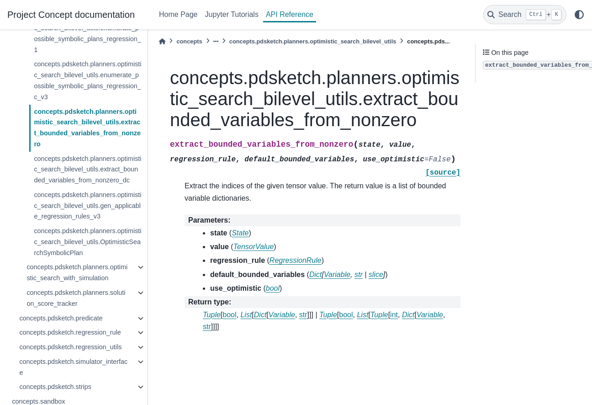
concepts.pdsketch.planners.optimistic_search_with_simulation (76, 272)
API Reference (289, 14)
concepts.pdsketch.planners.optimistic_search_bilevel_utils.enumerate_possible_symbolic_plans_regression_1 (87, 33)
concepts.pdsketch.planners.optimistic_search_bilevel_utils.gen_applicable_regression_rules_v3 (87, 205)
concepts (189, 41)
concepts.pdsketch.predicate (60, 318)
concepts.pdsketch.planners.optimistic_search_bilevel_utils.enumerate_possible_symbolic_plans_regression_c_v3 (87, 80)
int (394, 315)
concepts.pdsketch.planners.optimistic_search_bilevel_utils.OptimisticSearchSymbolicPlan (87, 241)
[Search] (524, 14)
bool (229, 315)
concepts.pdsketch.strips (55, 386)
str (303, 315)
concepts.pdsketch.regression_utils (70, 347)
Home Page (178, 14)
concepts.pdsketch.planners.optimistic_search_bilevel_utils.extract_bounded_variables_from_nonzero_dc (87, 169)
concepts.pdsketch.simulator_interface (73, 367)
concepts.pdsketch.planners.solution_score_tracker (75, 298)
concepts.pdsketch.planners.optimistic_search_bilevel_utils (312, 41)
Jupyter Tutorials (232, 14)
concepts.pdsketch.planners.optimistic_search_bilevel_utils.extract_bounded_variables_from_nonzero (87, 128)
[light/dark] (579, 14)
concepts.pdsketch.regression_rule (70, 332)
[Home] (162, 41)
